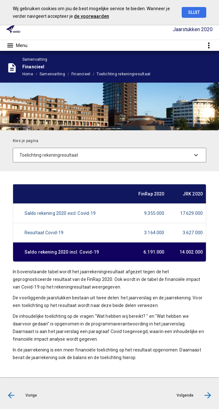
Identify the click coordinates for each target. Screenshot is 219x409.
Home (27, 74)
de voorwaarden (91, 16)
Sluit (194, 12)
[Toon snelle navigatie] (208, 45)
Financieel (80, 74)
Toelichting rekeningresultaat (123, 74)
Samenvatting (52, 74)
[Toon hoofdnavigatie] (17, 45)
